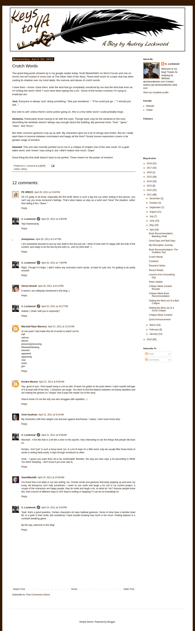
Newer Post (19, 589)
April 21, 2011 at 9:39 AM (54, 435)
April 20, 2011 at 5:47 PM (48, 239)
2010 (150, 339)
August (153, 211)
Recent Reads (156, 270)
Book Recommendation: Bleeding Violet (161, 234)
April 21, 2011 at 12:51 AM (61, 326)
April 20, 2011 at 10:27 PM (54, 306)
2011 (150, 194)
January (153, 334)
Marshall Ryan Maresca (34, 326)
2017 (150, 168)
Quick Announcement (160, 319)
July (151, 216)
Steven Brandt (29, 286)
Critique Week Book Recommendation (159, 294)
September (155, 207)
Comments (152, 360)
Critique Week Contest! (160, 315)
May (151, 225)
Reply (24, 208)
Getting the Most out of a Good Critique (161, 309)
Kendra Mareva (29, 381)
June (152, 220)
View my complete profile (156, 92)
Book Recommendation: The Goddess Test (163, 251)
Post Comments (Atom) (38, 594)
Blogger (111, 622)
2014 (150, 181)
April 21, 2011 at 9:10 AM (51, 414)
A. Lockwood (28, 219)
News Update (156, 281)
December (155, 198)
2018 (150, 163)
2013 (150, 185)
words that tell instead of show (29, 76)
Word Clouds (110, 73)
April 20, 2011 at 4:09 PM (54, 219)
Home (74, 589)
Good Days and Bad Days (162, 240)
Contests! (154, 261)
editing (24, 169)
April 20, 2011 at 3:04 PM (47, 192)
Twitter (149, 110)
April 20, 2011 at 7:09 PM (54, 262)
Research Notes (157, 265)
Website (150, 106)
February (154, 329)
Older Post (128, 589)
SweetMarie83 (28, 477)
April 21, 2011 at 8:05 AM (51, 381)
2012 (150, 190)
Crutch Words (156, 257)
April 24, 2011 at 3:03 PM (54, 507)
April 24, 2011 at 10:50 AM (51, 477)
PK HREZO (27, 192)
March (153, 325)
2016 (150, 172)
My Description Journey (161, 245)
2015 (150, 176)
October (153, 203)
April (152, 229)
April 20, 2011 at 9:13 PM (50, 286)
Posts (149, 354)
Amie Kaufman (29, 414)
